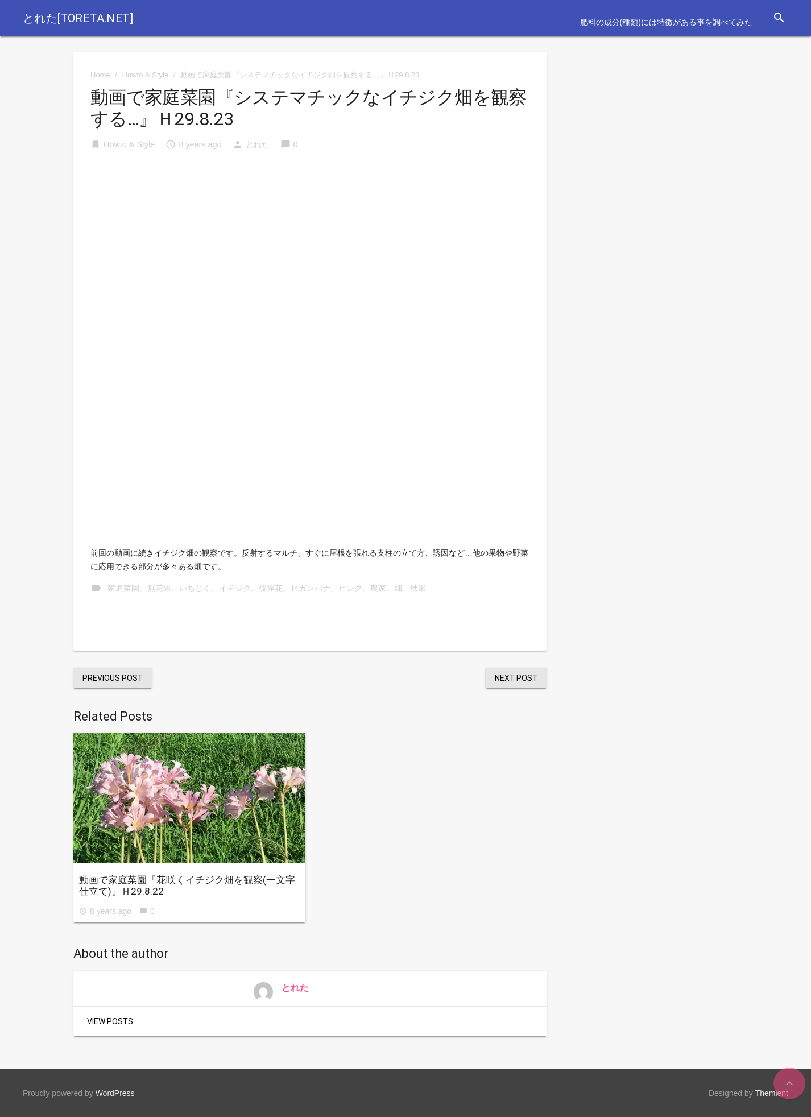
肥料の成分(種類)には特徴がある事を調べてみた (666, 22)
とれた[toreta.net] (78, 18)
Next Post (516, 677)
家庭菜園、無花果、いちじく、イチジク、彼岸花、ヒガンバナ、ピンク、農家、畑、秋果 (266, 588)
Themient (771, 1093)
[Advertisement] (309, 246)
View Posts (110, 1021)
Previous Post (112, 677)
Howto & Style (145, 75)
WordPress (115, 1093)
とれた (258, 144)
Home (100, 75)
